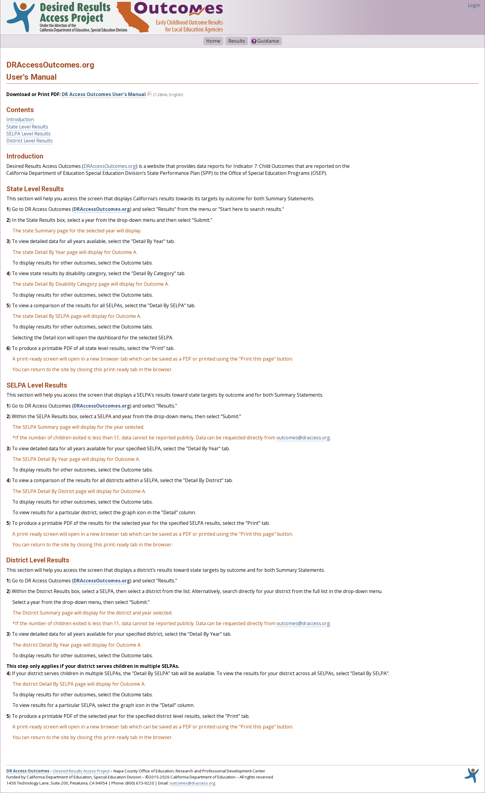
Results (236, 41)
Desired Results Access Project (81, 771)
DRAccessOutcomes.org (110, 166)
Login (474, 5)
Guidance (268, 41)
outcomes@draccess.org (303, 437)
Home (213, 41)
